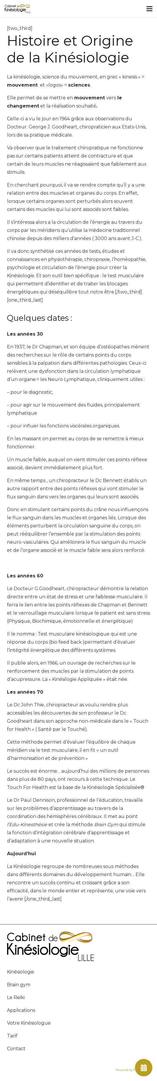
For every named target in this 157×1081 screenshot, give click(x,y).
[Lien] (17, 8)
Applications (21, 1010)
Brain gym (18, 984)
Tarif (12, 1036)
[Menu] (149, 8)
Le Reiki (16, 997)
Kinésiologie (20, 972)
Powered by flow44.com (133, 1070)
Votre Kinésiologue (29, 1023)
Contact (16, 1048)
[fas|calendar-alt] (143, 1067)
